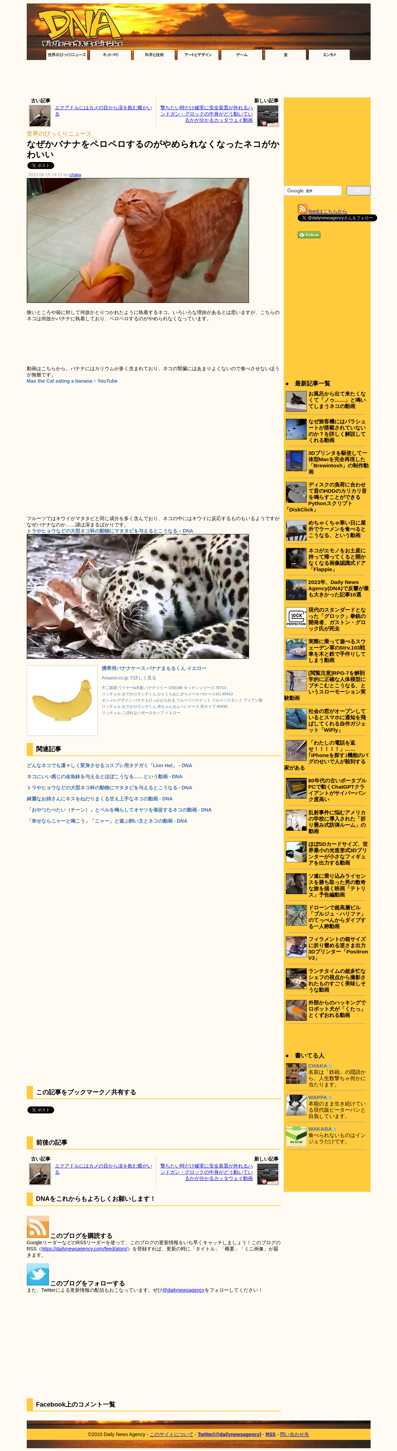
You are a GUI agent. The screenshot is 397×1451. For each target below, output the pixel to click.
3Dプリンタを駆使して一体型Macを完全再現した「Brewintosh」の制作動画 (338, 462)
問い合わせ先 (294, 1434)
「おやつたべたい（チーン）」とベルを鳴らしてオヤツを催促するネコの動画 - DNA (119, 810)
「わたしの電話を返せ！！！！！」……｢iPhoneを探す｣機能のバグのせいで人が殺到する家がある (326, 755)
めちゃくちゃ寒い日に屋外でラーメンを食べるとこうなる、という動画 (337, 529)
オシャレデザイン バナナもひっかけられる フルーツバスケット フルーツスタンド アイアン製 (182, 700)
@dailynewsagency (184, 1290)
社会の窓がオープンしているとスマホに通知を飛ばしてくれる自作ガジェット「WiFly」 (337, 720)
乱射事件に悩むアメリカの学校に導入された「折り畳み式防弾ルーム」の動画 (337, 821)
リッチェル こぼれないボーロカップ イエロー (141, 713)
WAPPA (317, 1097)
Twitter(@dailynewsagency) (229, 1434)
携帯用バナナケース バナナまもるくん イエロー (154, 668)
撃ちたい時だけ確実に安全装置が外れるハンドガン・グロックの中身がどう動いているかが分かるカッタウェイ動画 (206, 114)
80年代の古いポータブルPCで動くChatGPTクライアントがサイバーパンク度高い (337, 790)
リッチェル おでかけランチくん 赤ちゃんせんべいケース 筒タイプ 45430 (165, 706)
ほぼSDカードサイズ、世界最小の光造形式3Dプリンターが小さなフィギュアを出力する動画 (338, 853)
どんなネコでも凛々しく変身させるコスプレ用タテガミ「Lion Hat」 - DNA (109, 765)
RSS (271, 1434)
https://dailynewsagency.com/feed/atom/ (84, 1248)
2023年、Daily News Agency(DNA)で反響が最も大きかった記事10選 (338, 588)
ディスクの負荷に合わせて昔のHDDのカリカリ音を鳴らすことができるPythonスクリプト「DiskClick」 (325, 497)
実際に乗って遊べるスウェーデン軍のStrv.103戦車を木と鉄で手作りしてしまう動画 (337, 650)
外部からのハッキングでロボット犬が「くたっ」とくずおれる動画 (337, 1009)
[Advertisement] (198, 80)
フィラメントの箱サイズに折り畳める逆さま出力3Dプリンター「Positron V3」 (338, 948)
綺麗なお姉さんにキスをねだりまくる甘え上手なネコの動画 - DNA (100, 798)
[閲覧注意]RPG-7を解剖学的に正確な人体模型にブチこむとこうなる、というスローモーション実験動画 (325, 685)
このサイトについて (171, 1434)
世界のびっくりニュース (59, 133)
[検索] (312, 191)
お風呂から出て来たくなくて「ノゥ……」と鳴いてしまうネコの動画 (337, 400)
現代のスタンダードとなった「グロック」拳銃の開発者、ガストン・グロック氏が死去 (337, 619)
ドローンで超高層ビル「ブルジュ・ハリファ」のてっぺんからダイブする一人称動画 (337, 917)
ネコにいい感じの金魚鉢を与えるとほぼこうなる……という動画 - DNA (105, 776)
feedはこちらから (328, 211)
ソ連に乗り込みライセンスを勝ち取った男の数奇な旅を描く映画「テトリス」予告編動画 (337, 885)
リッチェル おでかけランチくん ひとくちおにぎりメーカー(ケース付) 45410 (167, 694)
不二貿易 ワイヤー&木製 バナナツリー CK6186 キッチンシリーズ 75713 (164, 688)
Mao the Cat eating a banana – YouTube (72, 381)
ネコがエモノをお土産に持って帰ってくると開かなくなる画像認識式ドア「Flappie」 (337, 560)
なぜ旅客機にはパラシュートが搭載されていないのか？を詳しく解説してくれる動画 (337, 430)
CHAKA (318, 1066)
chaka (75, 174)
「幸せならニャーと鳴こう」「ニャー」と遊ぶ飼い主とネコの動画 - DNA (107, 821)
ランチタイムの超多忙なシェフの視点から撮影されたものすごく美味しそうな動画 (337, 980)
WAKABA (320, 1129)
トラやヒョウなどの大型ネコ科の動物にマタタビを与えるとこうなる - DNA (109, 787)
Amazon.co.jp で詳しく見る (129, 678)
